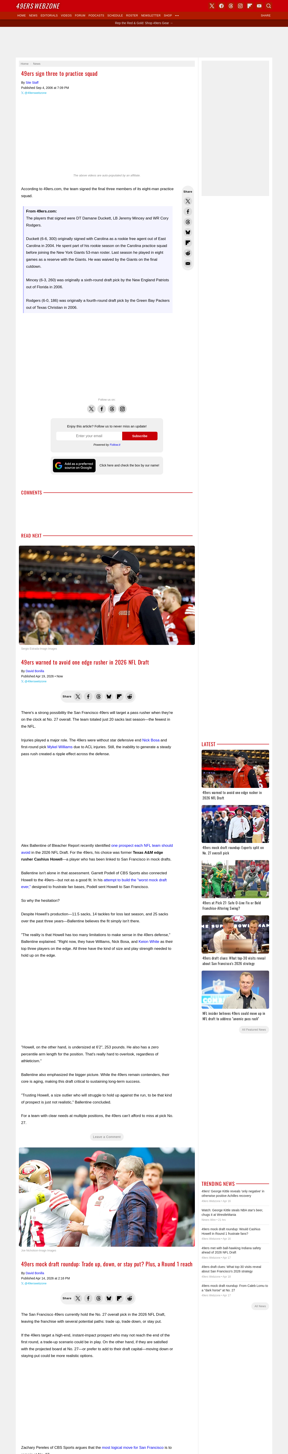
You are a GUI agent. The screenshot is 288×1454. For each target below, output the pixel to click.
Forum (80, 15)
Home (21, 15)
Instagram (122, 406)
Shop (168, 15)
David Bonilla (35, 671)
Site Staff (32, 82)
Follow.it (115, 444)
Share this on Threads (188, 222)
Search (268, 5)
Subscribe (139, 436)
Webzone (37, 5)
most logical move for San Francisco (133, 1447)
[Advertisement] (144, 42)
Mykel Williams (59, 747)
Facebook (101, 406)
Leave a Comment (107, 1137)
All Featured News (254, 1029)
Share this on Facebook (188, 211)
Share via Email (188, 263)
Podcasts (96, 15)
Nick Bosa (151, 740)
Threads (112, 406)
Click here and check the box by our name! (129, 465)
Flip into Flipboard (188, 242)
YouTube (259, 5)
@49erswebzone (36, 93)
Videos (66, 15)
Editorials (49, 15)
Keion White (149, 941)
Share (266, 15)
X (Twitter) (212, 5)
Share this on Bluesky (188, 232)
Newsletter (151, 15)
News (33, 15)
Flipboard (249, 5)
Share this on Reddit (188, 253)
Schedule (115, 15)
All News (260, 1306)
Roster (132, 15)
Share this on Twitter (188, 201)
